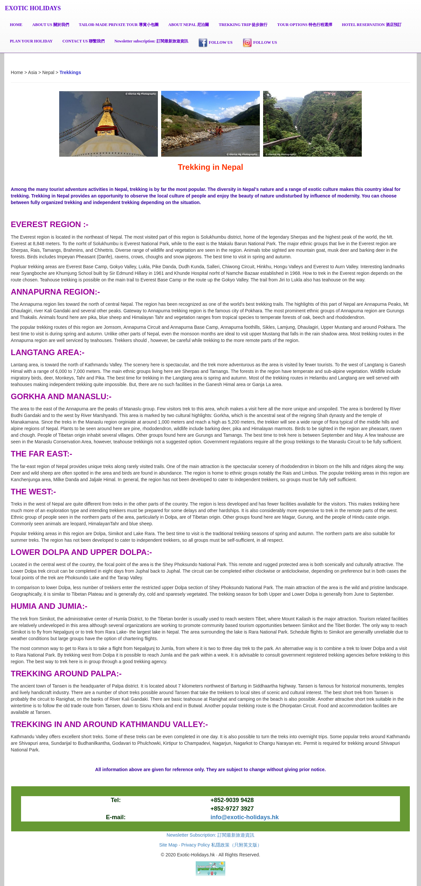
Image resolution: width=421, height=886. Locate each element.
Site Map (168, 844)
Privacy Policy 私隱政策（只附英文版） (221, 844)
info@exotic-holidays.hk (244, 817)
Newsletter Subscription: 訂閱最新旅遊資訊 (211, 835)
